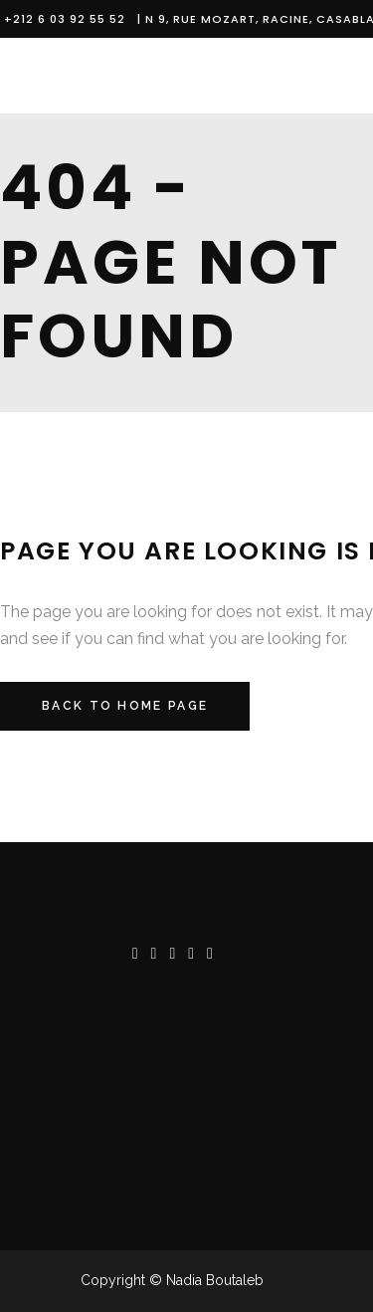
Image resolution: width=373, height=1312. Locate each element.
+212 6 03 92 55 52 (68, 19)
